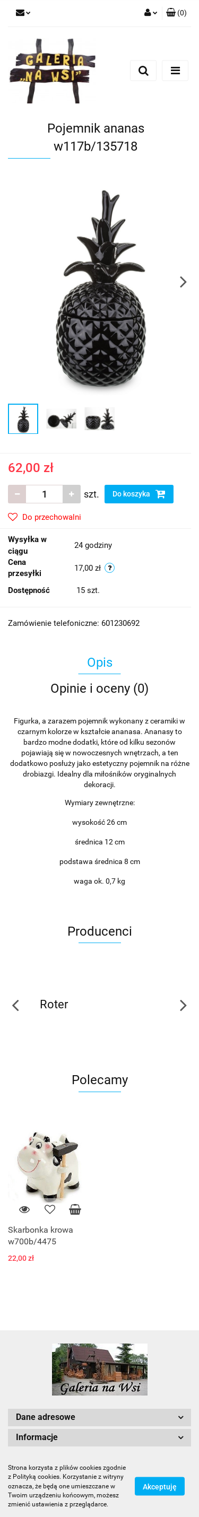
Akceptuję (160, 1487)
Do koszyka (139, 494)
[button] (176, 13)
